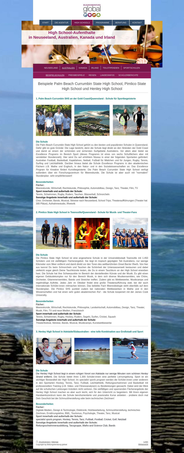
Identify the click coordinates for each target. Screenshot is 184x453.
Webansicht (143, 444)
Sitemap (54, 442)
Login (145, 442)
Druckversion (43, 442)
